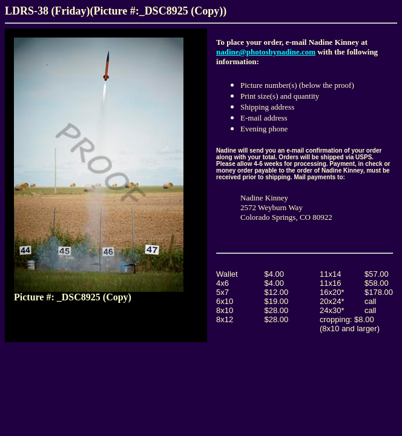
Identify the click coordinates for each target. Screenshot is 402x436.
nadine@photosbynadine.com (265, 51)
